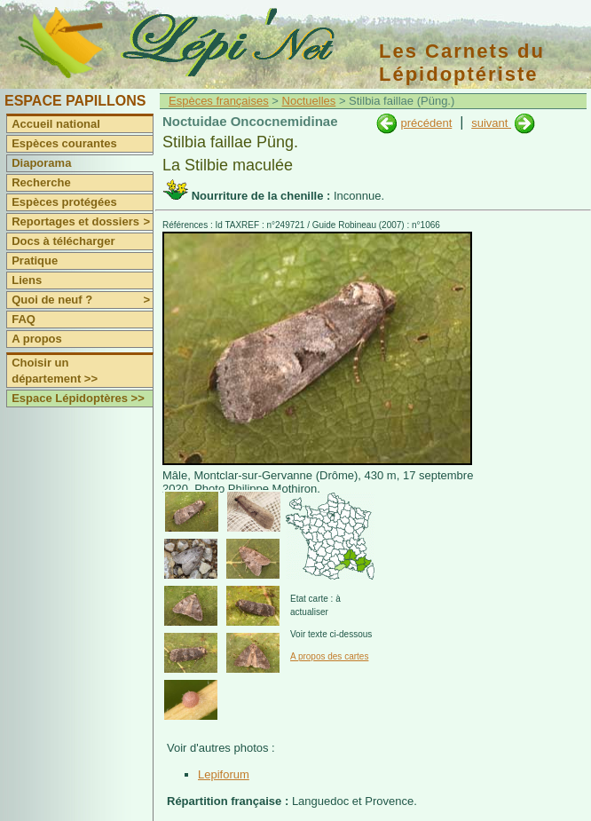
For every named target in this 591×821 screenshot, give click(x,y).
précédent (426, 123)
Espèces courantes (64, 143)
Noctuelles (309, 100)
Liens (27, 280)
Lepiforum (223, 774)
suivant (491, 123)
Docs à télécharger (63, 241)
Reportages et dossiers (82, 222)
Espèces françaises (219, 100)
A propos (37, 338)
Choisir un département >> (55, 370)
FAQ (23, 319)
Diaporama (41, 163)
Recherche (41, 182)
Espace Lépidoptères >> (78, 398)
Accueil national (56, 123)
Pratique (35, 260)
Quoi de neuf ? (82, 300)
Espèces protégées (64, 202)
